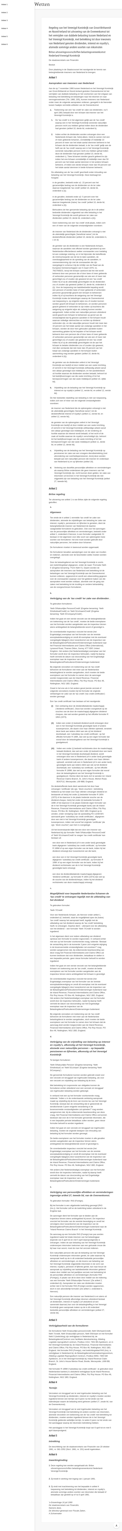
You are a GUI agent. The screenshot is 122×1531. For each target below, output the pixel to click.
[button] (37, 4)
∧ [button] (116, 1525)
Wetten (50, 4)
